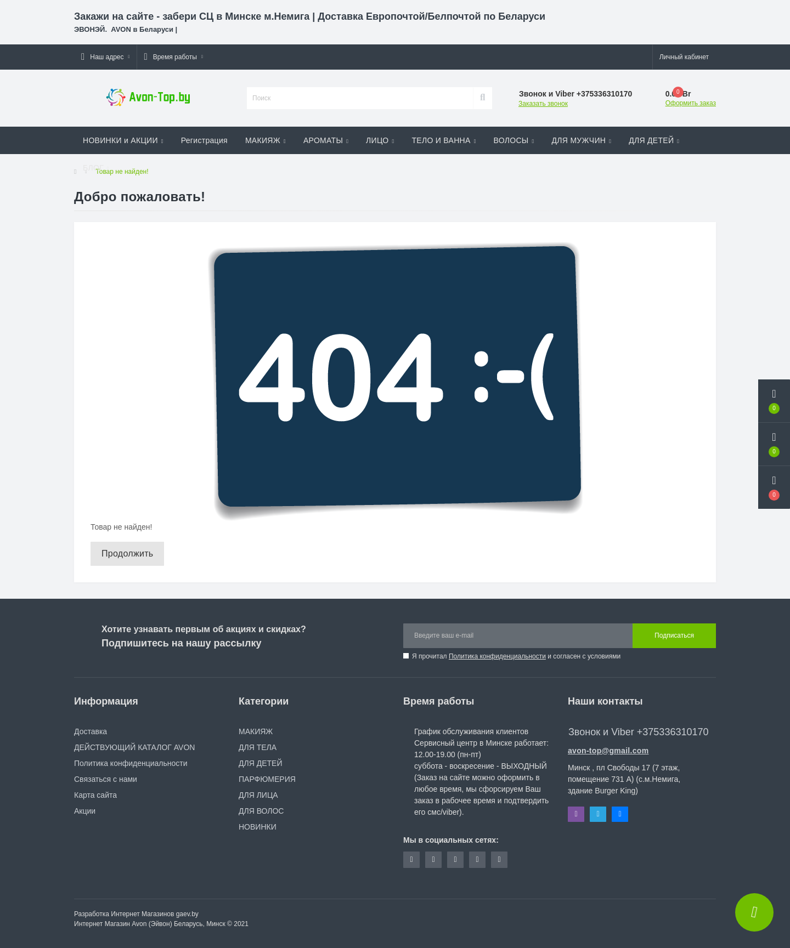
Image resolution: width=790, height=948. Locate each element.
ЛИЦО (380, 140)
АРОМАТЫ (325, 140)
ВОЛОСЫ (514, 140)
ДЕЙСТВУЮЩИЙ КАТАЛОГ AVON (134, 747)
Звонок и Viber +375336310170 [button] (638, 731)
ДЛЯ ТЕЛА (257, 747)
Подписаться (674, 635)
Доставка (90, 731)
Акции (84, 811)
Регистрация (204, 140)
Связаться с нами (105, 779)
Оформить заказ (690, 103)
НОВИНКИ (257, 826)
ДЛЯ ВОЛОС (261, 811)
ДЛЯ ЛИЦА (258, 795)
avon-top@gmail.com (608, 750)
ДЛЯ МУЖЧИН (582, 140)
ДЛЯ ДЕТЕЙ (654, 140)
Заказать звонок (543, 103)
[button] (105, 57)
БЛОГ (96, 167)
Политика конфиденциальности (497, 656)
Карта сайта (95, 795)
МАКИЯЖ (265, 140)
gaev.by (187, 914)
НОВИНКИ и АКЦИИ (123, 140)
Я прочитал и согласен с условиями (516, 656)
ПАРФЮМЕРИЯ (267, 779)
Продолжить (127, 553)
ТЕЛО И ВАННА (443, 140)
